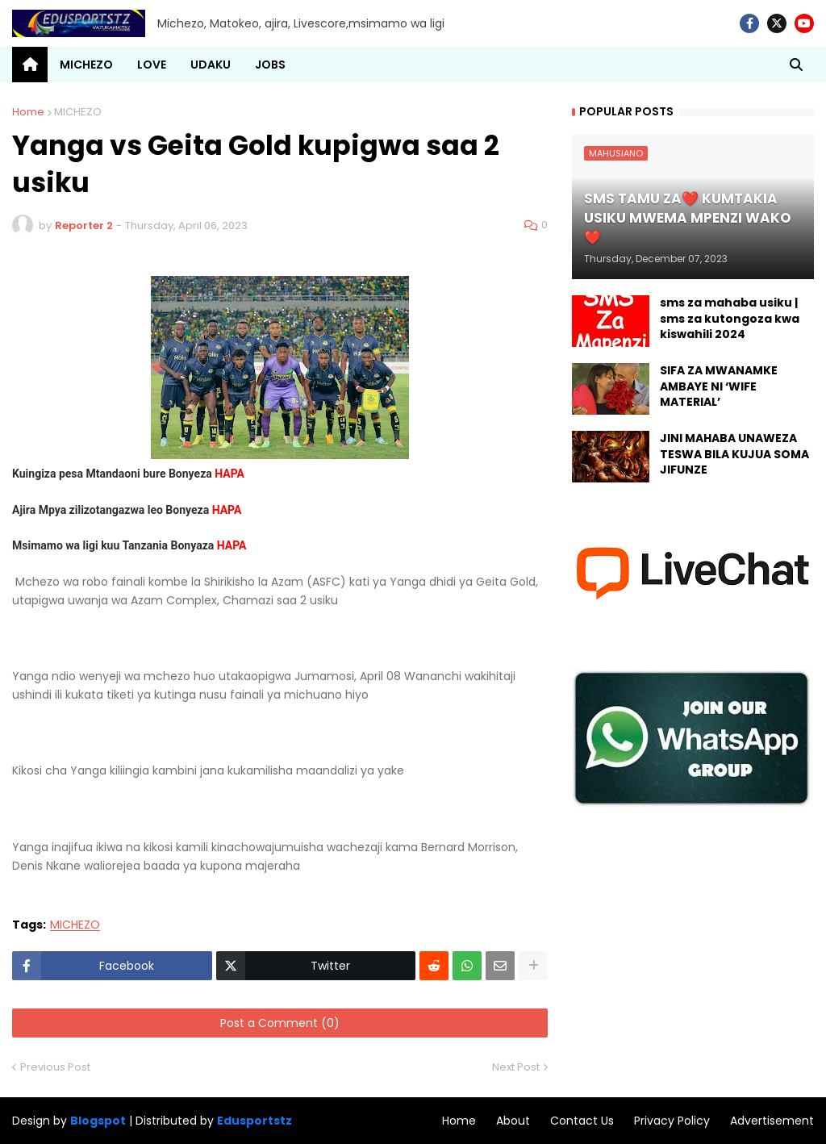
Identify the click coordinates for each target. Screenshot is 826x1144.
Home (28, 111)
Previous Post (55, 1067)
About (513, 1121)
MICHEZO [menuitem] (86, 64)
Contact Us (582, 1121)
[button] (796, 64)
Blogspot (98, 1121)
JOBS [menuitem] (270, 64)
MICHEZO (78, 111)
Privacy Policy (672, 1121)
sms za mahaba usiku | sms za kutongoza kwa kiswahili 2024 (729, 318)
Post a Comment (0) (280, 1023)
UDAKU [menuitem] (210, 64)
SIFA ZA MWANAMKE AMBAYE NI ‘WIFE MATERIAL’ (719, 386)
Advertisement (772, 1121)
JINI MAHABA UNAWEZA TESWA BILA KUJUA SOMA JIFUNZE (734, 454)
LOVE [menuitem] (151, 64)
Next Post (516, 1067)
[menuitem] (30, 64)
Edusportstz (254, 1121)
